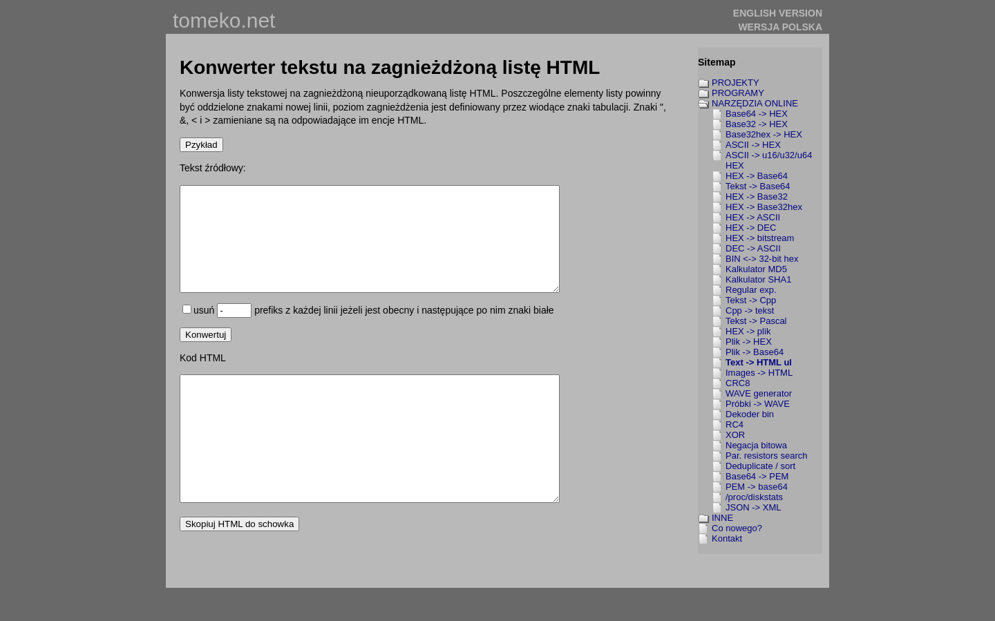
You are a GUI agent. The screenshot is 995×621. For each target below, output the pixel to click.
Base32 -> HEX (757, 124)
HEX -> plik (748, 331)
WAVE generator (759, 393)
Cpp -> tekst (750, 310)
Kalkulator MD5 (756, 269)
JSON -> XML (753, 507)
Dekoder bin (750, 414)
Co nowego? (737, 528)
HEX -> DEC (751, 227)
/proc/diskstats (754, 497)
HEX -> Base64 (757, 176)
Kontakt (727, 538)
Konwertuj (205, 355)
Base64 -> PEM (757, 476)
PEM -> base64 (757, 486)
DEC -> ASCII (753, 248)
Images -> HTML (759, 372)
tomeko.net (224, 20)
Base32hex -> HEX (764, 134)
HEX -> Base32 (757, 196)
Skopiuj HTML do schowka (239, 569)
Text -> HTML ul (759, 362)
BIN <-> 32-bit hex (762, 259)
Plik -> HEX (749, 341)
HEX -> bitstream (760, 238)
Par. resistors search (767, 455)
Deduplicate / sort (760, 466)
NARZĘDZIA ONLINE (755, 103)
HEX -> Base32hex (764, 207)
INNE (722, 518)
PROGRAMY (738, 93)
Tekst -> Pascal (756, 321)
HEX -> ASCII (753, 217)
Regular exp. (751, 290)
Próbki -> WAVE (758, 404)
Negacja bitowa (756, 445)
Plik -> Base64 (755, 352)
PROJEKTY (735, 82)
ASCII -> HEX (753, 145)
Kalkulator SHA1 (758, 279)
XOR (735, 435)
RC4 (734, 424)
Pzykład (201, 145)
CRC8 (738, 383)
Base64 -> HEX (757, 113)
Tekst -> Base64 (758, 186)
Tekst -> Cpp (751, 300)
